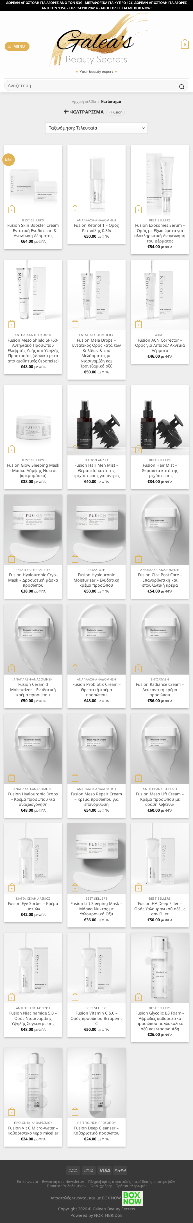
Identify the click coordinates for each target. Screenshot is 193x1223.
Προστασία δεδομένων (67, 1185)
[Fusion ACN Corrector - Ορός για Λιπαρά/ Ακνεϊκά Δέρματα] (160, 295)
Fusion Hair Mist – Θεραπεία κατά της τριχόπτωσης (160, 470)
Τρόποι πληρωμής (131, 1185)
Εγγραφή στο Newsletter (63, 1181)
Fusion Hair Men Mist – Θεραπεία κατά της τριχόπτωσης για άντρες (96, 470)
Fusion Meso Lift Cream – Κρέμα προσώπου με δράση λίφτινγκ (160, 799)
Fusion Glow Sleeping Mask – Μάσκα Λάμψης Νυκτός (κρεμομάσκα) (33, 470)
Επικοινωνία (27, 1181)
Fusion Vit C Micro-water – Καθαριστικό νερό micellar (33, 1131)
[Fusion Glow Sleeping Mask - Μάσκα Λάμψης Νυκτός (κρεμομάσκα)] (33, 420)
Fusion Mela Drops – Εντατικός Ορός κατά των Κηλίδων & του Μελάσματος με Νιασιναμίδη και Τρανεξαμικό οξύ (96, 353)
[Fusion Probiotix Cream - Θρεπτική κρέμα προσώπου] (96, 639)
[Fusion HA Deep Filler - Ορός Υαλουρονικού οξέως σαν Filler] (160, 858)
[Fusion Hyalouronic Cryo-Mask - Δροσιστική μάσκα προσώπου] (33, 529)
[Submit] (182, 86)
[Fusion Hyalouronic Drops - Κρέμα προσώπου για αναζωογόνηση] (33, 749)
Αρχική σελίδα (84, 101)
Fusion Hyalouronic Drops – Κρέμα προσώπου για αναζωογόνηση (33, 799)
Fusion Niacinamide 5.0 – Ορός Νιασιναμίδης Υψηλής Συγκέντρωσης (33, 1018)
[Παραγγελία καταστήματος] (96, 128)
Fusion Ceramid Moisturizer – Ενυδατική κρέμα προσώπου (33, 689)
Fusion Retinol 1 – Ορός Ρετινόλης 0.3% (96, 228)
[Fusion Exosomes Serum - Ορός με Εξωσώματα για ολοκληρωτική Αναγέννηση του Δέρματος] (160, 180)
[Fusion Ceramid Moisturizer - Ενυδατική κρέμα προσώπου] (33, 639)
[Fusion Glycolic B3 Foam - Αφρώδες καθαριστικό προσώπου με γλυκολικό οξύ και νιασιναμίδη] (160, 968)
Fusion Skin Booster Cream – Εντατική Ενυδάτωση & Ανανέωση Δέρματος (33, 230)
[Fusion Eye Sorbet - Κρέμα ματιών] (33, 858)
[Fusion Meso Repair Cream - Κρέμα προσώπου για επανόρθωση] (96, 749)
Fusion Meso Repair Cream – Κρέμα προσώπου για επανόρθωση (96, 799)
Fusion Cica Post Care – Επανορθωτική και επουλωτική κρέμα (160, 580)
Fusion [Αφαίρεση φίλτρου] (116, 112)
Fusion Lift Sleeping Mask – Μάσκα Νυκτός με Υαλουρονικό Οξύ (96, 908)
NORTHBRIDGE (108, 1215)
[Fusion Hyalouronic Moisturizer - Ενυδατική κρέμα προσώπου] (96, 529)
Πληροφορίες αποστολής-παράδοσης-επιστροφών (131, 1181)
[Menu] (17, 46)
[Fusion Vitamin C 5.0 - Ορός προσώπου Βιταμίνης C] (96, 968)
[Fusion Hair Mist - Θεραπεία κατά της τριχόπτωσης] (160, 420)
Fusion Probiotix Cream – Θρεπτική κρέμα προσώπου (96, 689)
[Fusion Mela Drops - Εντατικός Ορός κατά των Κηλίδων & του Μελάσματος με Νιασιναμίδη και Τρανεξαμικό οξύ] (96, 295)
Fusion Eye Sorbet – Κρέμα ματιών (33, 906)
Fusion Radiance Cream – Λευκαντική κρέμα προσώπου (160, 689)
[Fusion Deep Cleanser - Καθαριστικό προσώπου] (96, 1083)
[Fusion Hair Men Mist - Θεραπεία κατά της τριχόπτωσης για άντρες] (96, 420)
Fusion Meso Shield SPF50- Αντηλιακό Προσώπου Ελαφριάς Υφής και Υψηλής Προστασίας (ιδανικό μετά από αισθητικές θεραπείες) (33, 351)
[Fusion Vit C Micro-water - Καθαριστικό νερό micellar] (33, 1083)
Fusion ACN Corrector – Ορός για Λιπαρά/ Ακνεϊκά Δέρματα (160, 345)
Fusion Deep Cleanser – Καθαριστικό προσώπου (96, 1131)
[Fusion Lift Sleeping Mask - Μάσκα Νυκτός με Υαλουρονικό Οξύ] (96, 858)
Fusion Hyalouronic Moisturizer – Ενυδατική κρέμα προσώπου (96, 580)
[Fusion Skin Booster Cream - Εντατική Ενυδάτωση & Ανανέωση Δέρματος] (33, 180)
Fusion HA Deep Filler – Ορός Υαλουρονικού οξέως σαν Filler (159, 908)
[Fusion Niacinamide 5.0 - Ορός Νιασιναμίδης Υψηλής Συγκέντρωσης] (33, 968)
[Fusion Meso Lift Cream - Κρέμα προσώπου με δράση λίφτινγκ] (160, 749)
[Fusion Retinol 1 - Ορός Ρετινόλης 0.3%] (96, 180)
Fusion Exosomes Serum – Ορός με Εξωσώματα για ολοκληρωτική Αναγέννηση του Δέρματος (159, 233)
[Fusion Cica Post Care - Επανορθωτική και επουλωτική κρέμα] (160, 529)
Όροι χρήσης (101, 1185)
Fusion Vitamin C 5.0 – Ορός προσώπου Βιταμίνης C (96, 1018)
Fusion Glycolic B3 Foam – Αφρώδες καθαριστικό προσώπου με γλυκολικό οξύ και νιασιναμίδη (159, 1021)
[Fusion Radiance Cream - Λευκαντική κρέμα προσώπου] (160, 639)
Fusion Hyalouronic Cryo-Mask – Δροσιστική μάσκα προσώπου (33, 580)
